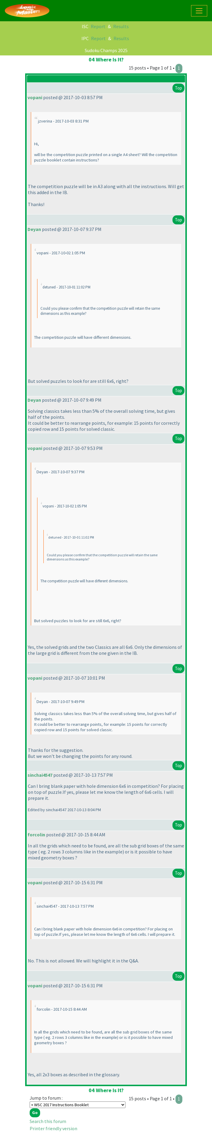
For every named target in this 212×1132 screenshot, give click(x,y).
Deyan (34, 229)
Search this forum (48, 1121)
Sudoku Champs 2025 (106, 50)
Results (121, 26)
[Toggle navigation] (199, 10)
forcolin (36, 835)
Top (178, 88)
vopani (35, 97)
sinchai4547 (40, 775)
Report (98, 26)
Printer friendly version (53, 1128)
